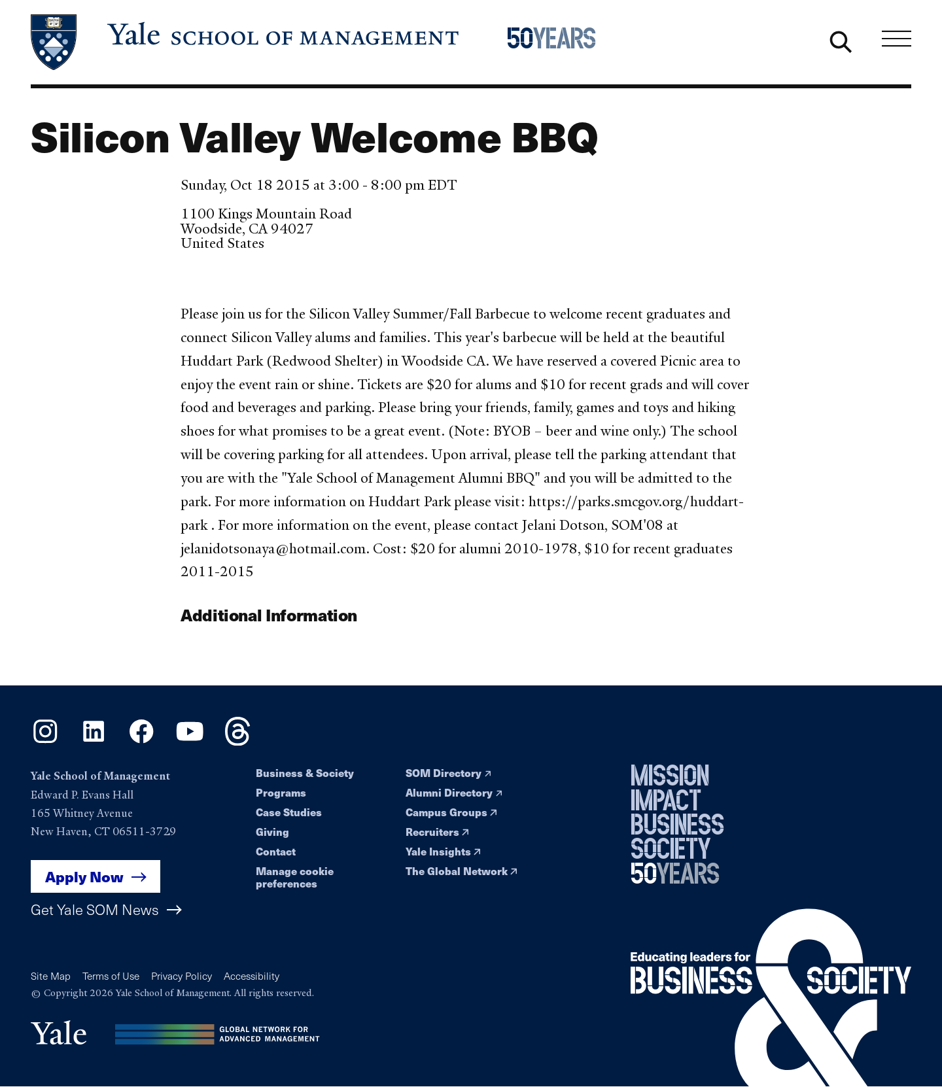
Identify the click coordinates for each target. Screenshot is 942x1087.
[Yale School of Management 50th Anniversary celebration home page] (572, 42)
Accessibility (251, 975)
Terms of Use (110, 975)
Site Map (51, 975)
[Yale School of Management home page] (246, 42)
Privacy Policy (181, 975)
